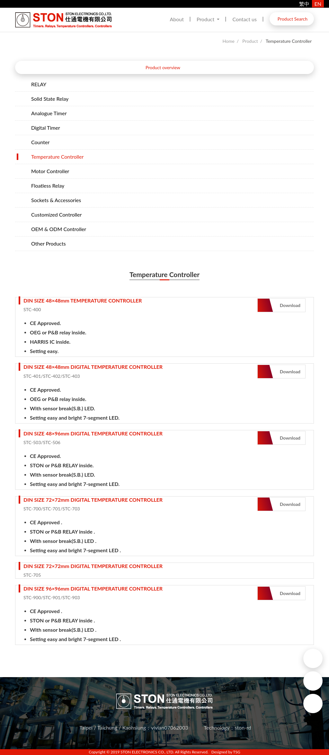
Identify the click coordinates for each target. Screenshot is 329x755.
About (177, 19)
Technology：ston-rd (227, 727)
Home (229, 41)
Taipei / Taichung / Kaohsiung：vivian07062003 (134, 727)
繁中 (304, 4)
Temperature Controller (289, 41)
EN (318, 4)
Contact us (244, 19)
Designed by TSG (225, 752)
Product (206, 19)
